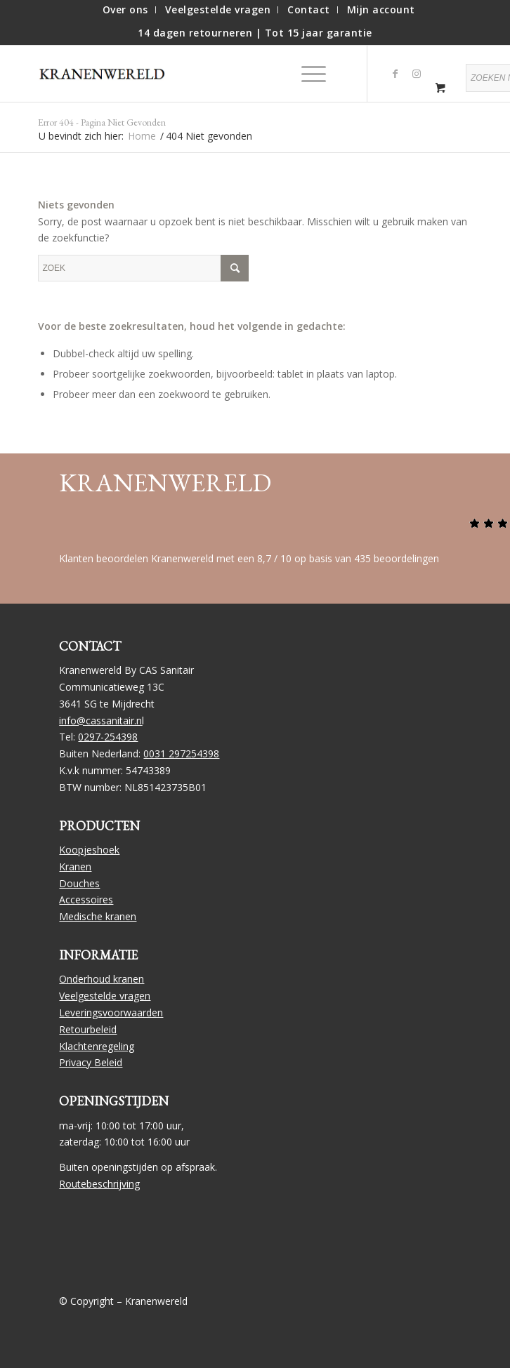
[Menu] (306, 74)
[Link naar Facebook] (395, 73)
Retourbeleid (88, 1029)
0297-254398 (108, 736)
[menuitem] (126, 9)
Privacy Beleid (90, 1062)
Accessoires (86, 899)
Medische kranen (97, 916)
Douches (79, 883)
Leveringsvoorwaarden (111, 1012)
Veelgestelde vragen (104, 995)
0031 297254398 (181, 753)
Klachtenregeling (96, 1046)
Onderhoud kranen (101, 978)
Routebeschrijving (99, 1183)
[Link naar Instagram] (416, 73)
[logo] (108, 74)
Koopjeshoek (89, 849)
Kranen (75, 866)
